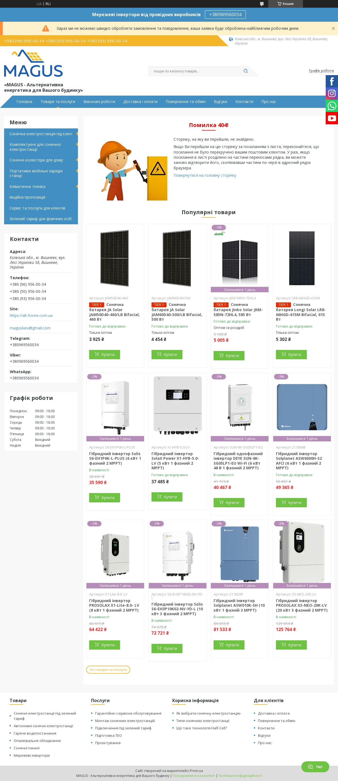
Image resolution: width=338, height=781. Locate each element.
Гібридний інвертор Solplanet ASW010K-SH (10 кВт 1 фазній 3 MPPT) (239, 605)
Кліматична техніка (27, 186)
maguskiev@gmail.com (30, 328)
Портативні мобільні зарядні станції (36, 173)
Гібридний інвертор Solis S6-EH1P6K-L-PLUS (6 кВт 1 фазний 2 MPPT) (115, 458)
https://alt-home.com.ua (31, 315)
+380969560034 (225, 14)
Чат (315, 766)
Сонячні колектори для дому (36, 160)
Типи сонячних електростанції (202, 720)
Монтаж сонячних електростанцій (125, 720)
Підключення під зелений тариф (123, 728)
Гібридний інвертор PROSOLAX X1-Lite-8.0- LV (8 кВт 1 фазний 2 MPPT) (114, 605)
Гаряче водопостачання (35, 733)
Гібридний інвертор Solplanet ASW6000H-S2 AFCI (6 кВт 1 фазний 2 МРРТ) (299, 461)
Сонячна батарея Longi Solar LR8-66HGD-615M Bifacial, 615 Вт (301, 312)
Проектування (108, 742)
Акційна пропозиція (27, 197)
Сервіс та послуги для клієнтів (37, 208)
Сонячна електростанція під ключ (41, 133)
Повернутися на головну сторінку (205, 175)
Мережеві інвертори (32, 755)
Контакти (244, 102)
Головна (24, 102)
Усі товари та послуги (108, 669)
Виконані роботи (99, 102)
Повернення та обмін (186, 102)
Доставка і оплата (274, 713)
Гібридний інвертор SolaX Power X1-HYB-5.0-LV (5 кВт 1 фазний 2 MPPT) (175, 461)
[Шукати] (245, 71)
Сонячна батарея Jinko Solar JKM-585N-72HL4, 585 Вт (238, 309)
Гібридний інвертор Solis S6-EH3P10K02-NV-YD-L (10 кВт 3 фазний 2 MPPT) (177, 609)
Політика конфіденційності (240, 775)
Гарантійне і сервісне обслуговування (128, 713)
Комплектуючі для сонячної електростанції (35, 147)
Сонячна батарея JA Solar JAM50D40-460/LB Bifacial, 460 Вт (114, 312)
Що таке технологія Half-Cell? (201, 728)
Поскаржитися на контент (194, 775)
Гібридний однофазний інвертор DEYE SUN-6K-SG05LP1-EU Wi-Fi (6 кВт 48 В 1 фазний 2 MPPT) (238, 461)
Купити (108, 354)
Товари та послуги (57, 102)
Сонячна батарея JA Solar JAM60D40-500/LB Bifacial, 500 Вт (176, 312)
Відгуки (220, 102)
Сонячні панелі (27, 747)
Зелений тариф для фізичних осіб (41, 218)
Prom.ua (196, 770)
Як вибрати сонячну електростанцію (208, 713)
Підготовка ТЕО (108, 735)
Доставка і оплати (140, 102)
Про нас (268, 102)
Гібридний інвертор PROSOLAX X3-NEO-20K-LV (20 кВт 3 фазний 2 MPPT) (302, 605)
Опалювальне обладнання (37, 740)
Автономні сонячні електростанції (43, 725)
